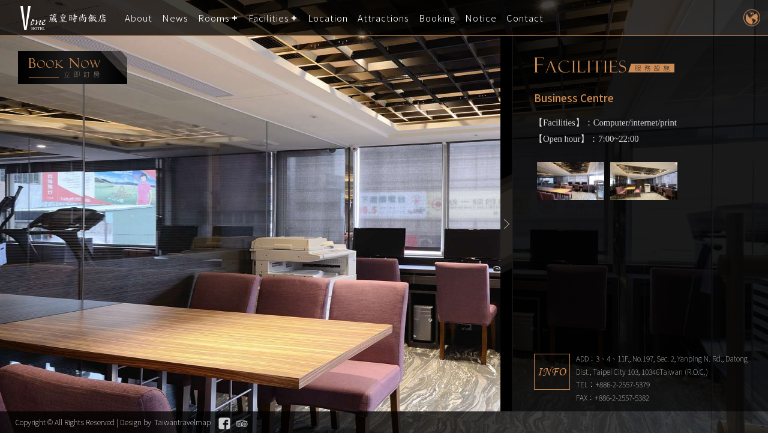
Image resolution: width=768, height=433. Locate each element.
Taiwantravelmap (182, 422)
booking (72, 67)
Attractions (383, 17)
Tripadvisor (242, 423)
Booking (437, 17)
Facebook (224, 423)
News (175, 17)
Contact (525, 17)
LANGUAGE (751, 17)
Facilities (268, 17)
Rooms (214, 17)
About (138, 17)
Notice (481, 17)
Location (328, 17)
